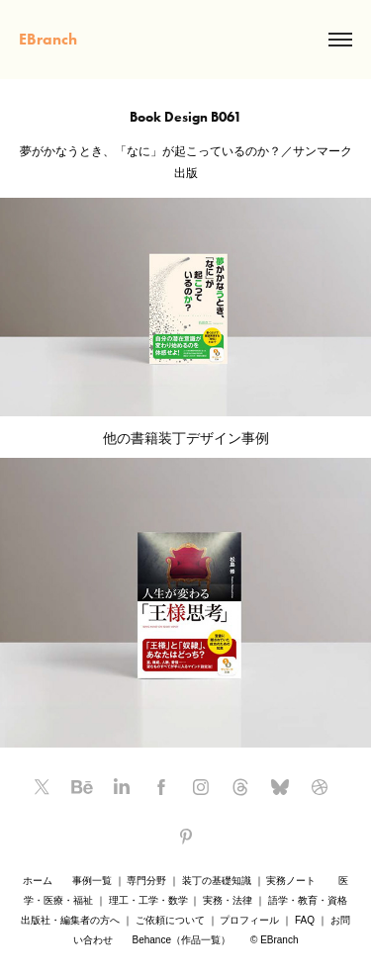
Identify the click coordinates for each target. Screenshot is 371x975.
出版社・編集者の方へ (70, 920)
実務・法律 (227, 900)
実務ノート (291, 880)
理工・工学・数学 (148, 900)
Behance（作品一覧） (182, 939)
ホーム (37, 880)
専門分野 (146, 880)
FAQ (305, 920)
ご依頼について (170, 920)
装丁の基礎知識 (216, 880)
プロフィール (249, 920)
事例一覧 (92, 880)
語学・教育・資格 (307, 900)
